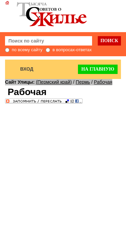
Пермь (83, 82)
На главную (97, 69)
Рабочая (103, 82)
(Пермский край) (54, 82)
